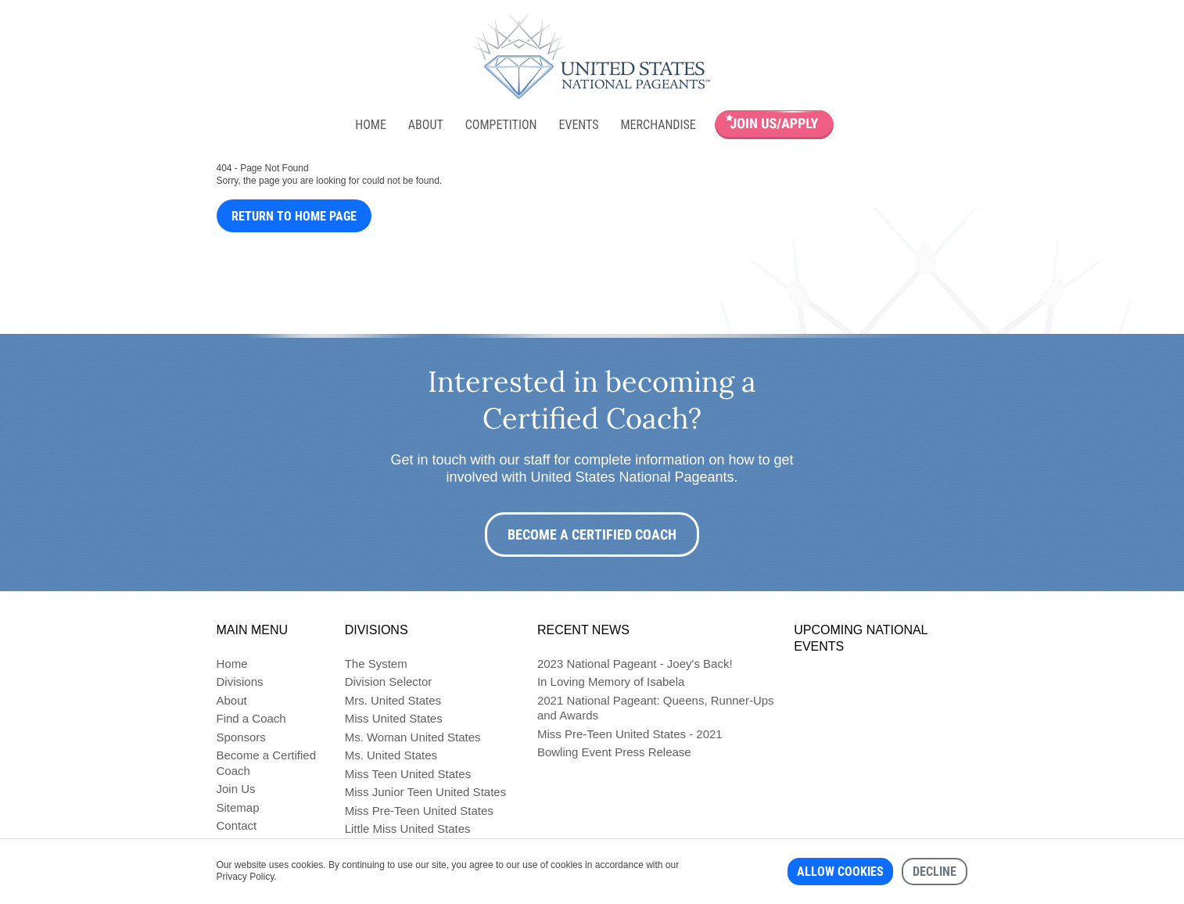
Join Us (236, 788)
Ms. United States (391, 755)
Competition (501, 124)
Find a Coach (251, 718)
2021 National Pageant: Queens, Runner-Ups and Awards (655, 708)
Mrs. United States (393, 700)
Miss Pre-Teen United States (419, 810)
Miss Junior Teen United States (426, 791)
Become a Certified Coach (592, 534)
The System (376, 663)
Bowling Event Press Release (614, 752)
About (425, 124)
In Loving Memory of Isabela (610, 681)
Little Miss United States (408, 828)
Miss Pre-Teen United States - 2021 (630, 734)
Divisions (240, 681)
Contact (237, 825)
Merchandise (658, 124)
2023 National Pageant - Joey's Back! (635, 663)
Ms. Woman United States (413, 737)
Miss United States (394, 718)
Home (370, 124)
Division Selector (388, 681)
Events (578, 124)
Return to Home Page (294, 216)
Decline (934, 871)
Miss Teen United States (408, 773)
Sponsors (241, 737)
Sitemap (238, 807)
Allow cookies (840, 871)
